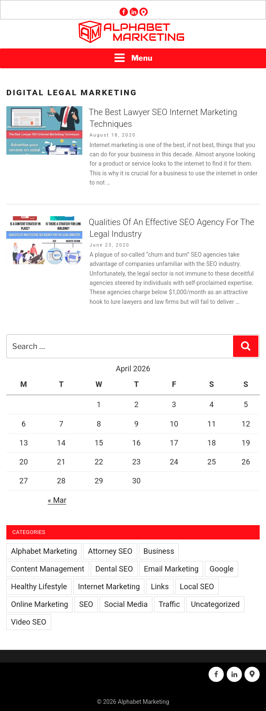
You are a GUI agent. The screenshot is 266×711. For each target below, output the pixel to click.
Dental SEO (114, 568)
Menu (133, 58)
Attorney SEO (110, 551)
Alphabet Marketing (44, 551)
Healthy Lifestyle (39, 586)
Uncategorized (215, 604)
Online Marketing (39, 604)
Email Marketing (171, 568)
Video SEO (28, 621)
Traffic (169, 604)
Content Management (47, 568)
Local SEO (197, 586)
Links (159, 586)
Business (159, 551)
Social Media (126, 604)
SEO (86, 604)
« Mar (57, 500)
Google (221, 568)
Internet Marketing (109, 586)
